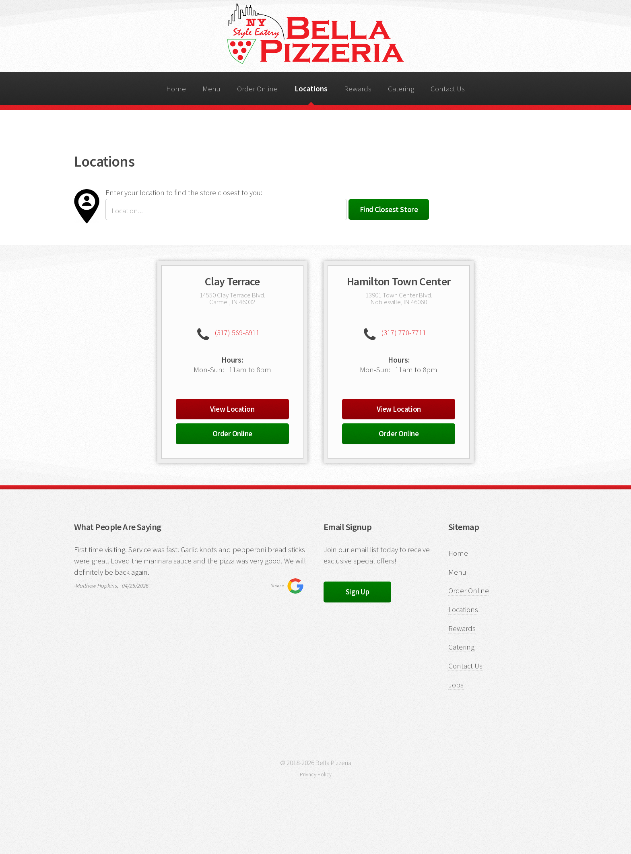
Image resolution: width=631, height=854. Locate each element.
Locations (311, 88)
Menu (211, 88)
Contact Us (448, 88)
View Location (232, 409)
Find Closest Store (389, 209)
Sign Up (357, 591)
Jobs (456, 684)
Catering (401, 88)
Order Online (257, 88)
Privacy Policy (316, 774)
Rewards (357, 88)
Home (176, 88)
